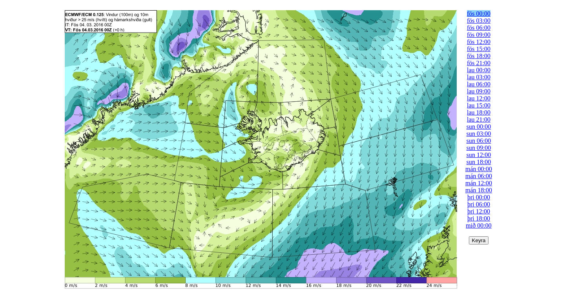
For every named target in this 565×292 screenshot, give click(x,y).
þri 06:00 (478, 204)
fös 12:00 (478, 41)
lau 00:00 (478, 70)
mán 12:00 (478, 183)
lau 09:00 (478, 91)
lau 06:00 (478, 84)
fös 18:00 (478, 56)
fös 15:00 (478, 49)
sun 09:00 (479, 147)
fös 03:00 (478, 20)
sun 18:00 (479, 162)
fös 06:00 (478, 27)
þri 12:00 (478, 211)
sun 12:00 (479, 154)
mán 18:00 (478, 190)
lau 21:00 (478, 119)
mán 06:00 (478, 176)
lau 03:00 (478, 77)
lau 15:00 (478, 105)
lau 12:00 (478, 98)
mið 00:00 (478, 225)
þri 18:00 (478, 218)
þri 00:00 (478, 197)
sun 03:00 (479, 133)
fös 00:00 (478, 13)
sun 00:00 (479, 126)
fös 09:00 (478, 34)
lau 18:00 (478, 112)
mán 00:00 (478, 169)
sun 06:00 (479, 140)
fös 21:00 (478, 63)
